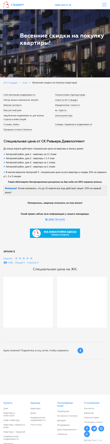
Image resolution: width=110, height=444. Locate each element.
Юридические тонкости (67, 105)
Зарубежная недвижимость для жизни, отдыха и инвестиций (23, 117)
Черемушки (63, 411)
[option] (28, 302)
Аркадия (61, 420)
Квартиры (35, 408)
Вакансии (89, 412)
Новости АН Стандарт (66, 99)
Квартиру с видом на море (14, 426)
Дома (33, 412)
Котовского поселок (67, 415)
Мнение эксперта (12, 105)
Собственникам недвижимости (19, 94)
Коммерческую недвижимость (11, 437)
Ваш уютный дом (12, 110)
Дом (5, 408)
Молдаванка (63, 424)
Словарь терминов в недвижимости (73, 124)
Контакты (89, 408)
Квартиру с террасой (14, 431)
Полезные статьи (93, 422)
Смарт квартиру (11, 420)
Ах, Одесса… (61, 110)
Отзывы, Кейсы (11, 124)
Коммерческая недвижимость (38, 418)
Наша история (91, 417)
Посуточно (36, 424)
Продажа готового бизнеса (17, 129)
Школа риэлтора (63, 115)
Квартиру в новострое (9, 414)
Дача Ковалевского (67, 429)
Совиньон (62, 434)
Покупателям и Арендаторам (70, 94)
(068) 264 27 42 (63, 5)
